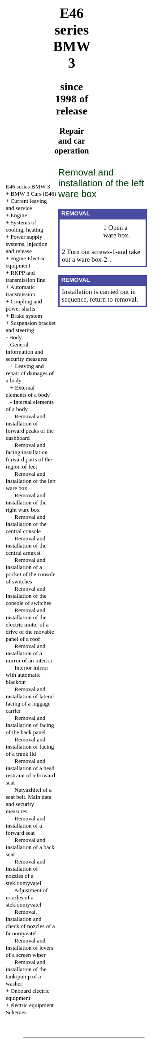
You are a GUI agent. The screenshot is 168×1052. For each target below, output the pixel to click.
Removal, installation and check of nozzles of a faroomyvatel (30, 922)
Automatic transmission (20, 291)
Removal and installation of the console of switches (29, 595)
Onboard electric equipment (28, 994)
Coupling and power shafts (24, 305)
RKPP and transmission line (25, 276)
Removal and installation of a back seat (30, 847)
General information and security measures (26, 351)
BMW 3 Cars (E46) (33, 193)
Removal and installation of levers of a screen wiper (29, 947)
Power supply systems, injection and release (26, 243)
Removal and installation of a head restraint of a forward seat (30, 772)
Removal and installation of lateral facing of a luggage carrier (30, 700)
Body (15, 337)
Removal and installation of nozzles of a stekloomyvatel (25, 872)
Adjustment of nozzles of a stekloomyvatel (27, 897)
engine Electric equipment (26, 262)
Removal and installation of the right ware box (26, 502)
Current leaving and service (26, 204)
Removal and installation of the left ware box (31, 480)
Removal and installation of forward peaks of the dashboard (30, 427)
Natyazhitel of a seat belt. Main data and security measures (29, 800)
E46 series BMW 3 (28, 186)
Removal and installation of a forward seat (25, 825)
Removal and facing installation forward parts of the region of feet (29, 456)
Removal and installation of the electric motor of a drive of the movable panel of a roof (30, 624)
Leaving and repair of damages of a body (30, 373)
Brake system (26, 315)
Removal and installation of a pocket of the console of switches (31, 571)
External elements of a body (28, 391)
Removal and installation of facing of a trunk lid (30, 746)
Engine (18, 215)
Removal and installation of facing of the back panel (30, 725)
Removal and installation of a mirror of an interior (29, 653)
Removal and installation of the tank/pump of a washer (26, 973)
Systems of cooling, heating (24, 226)
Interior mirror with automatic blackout (27, 674)
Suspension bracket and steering (31, 326)
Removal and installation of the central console (26, 524)
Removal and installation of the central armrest (26, 545)
